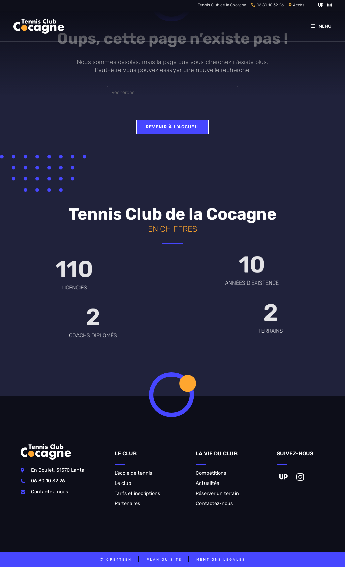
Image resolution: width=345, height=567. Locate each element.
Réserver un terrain (217, 493)
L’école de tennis (133, 473)
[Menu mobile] (321, 26)
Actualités (207, 483)
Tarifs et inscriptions (137, 493)
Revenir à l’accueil (173, 126)
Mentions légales (220, 559)
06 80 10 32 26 (270, 5)
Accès (298, 5)
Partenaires (127, 503)
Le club (123, 483)
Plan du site (164, 559)
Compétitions (211, 473)
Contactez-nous (214, 503)
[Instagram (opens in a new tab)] (328, 5)
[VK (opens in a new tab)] (320, 5)
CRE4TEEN (119, 559)
